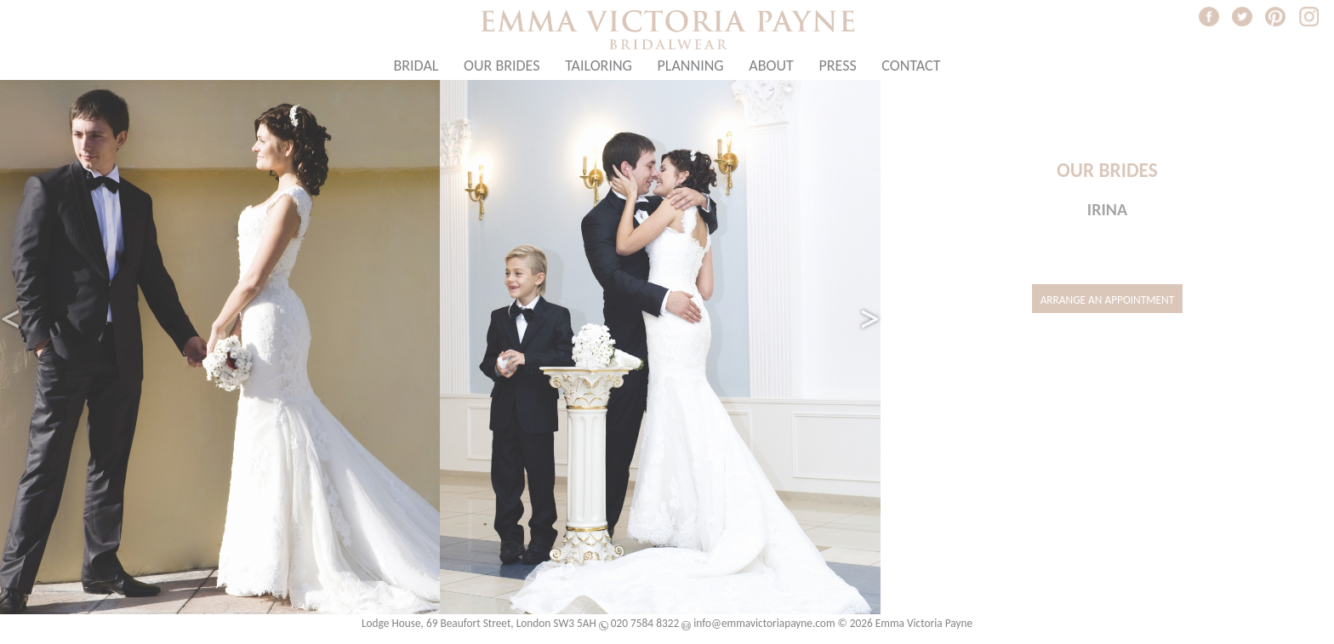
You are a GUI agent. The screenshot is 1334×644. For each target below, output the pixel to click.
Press (837, 65)
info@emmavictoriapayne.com (764, 623)
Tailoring (598, 65)
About (771, 65)
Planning (691, 65)
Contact (910, 65)
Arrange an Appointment (1107, 300)
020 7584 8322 (645, 623)
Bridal (415, 65)
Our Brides (501, 65)
